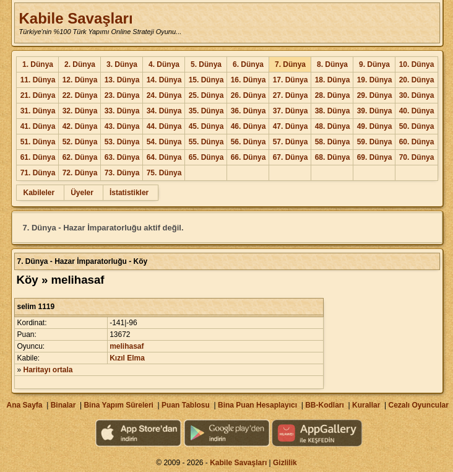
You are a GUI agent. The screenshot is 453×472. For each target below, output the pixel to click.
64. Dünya (164, 157)
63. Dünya (122, 157)
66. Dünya (248, 157)
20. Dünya (416, 80)
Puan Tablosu (186, 405)
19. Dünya (374, 80)
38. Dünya (332, 111)
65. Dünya (206, 157)
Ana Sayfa (24, 405)
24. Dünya (164, 95)
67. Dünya (290, 157)
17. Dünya (290, 80)
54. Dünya (164, 142)
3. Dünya (121, 64)
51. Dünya (38, 142)
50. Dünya (416, 126)
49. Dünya (374, 126)
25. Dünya (206, 95)
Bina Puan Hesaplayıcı (257, 405)
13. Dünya (122, 80)
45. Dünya (206, 126)
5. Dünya (206, 64)
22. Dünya (80, 95)
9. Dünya (374, 64)
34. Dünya (164, 111)
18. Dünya (332, 80)
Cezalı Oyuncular (418, 405)
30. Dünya (416, 95)
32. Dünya (80, 111)
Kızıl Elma (127, 358)
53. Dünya (122, 142)
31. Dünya (38, 111)
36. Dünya (248, 111)
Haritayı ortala (48, 369)
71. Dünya (38, 172)
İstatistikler (129, 192)
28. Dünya (332, 95)
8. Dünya (332, 64)
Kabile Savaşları (75, 18)
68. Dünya (332, 157)
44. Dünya (164, 126)
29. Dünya (374, 95)
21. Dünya (38, 95)
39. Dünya (374, 111)
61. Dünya (38, 157)
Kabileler (38, 192)
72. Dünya (80, 172)
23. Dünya (122, 95)
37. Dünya (290, 111)
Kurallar (366, 405)
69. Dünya (374, 157)
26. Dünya (248, 95)
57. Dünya (290, 142)
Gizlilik (285, 462)
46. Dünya (248, 126)
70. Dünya (416, 157)
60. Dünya (416, 142)
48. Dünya (332, 126)
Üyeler (82, 192)
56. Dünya (248, 142)
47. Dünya (290, 126)
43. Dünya (122, 126)
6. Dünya (248, 64)
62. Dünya (80, 157)
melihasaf (127, 346)
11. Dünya (38, 80)
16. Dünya (248, 80)
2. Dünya (79, 64)
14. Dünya (164, 80)
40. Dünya (416, 111)
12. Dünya (80, 80)
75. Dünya (164, 172)
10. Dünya (416, 64)
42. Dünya (80, 126)
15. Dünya (206, 80)
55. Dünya (206, 142)
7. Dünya (290, 64)
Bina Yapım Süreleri (118, 405)
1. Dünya (37, 64)
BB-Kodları (324, 405)
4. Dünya (164, 64)
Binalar (63, 405)
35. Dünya (206, 111)
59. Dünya (374, 142)
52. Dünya (80, 142)
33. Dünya (122, 111)
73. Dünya (122, 172)
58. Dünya (332, 142)
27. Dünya (290, 95)
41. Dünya (38, 126)
